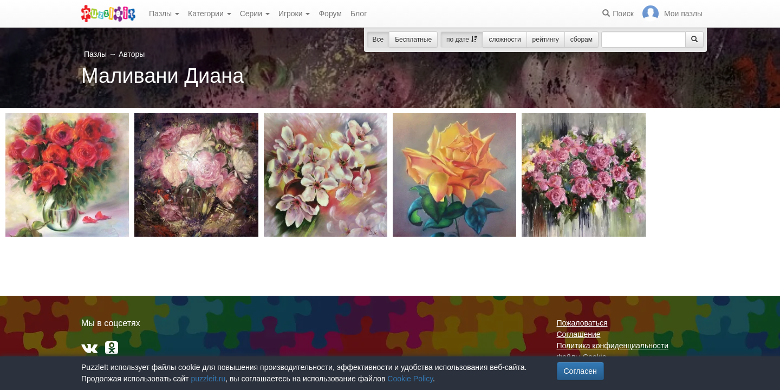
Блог (358, 13)
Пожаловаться (582, 322)
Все (378, 39)
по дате (461, 39)
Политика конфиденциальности (613, 345)
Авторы (132, 54)
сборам (581, 39)
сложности (505, 39)
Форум (330, 13)
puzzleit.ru (208, 378)
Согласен (580, 371)
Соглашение (579, 334)
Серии (255, 13)
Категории (209, 13)
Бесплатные (413, 39)
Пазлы (164, 13)
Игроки (294, 13)
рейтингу (545, 39)
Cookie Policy (410, 378)
